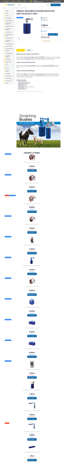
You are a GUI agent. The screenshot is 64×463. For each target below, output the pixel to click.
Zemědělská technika (7, 56)
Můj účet (18, 1)
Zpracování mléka (8, 76)
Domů (4, 7)
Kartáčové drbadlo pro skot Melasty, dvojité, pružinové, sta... (32, 431)
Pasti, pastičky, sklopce (7, 29)
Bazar (6, 83)
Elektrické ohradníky (8, 48)
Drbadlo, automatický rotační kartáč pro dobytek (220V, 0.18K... (32, 265)
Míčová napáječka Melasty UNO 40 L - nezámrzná (32, 307)
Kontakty (12, 1)
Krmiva (6, 15)
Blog (24, 1)
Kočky (6, 64)
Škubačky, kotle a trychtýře (8, 23)
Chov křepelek (7, 59)
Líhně (6, 13)
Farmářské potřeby (8, 53)
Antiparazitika (7, 61)
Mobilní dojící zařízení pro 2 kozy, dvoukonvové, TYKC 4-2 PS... (32, 203)
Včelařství (6, 51)
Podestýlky (7, 73)
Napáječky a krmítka (8, 26)
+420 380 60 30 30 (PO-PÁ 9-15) (36, 1)
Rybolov (6, 71)
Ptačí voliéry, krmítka (8, 43)
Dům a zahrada (7, 80)
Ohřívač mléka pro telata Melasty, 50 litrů (32, 369)
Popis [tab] (21, 50)
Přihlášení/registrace (55, 1)
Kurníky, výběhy (7, 18)
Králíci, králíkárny (8, 46)
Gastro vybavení (7, 78)
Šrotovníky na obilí (8, 38)
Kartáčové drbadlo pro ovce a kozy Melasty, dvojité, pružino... (32, 410)
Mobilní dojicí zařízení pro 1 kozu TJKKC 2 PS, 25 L (32, 224)
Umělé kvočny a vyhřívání (7, 41)
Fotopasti (6, 68)
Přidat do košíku (53, 34)
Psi (5, 66)
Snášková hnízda (8, 32)
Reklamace (6, 1)
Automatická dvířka (8, 20)
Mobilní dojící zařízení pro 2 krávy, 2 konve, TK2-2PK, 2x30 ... (32, 162)
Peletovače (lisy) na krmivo (8, 35)
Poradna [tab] (29, 50)
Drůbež (6, 10)
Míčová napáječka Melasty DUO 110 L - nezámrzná (32, 348)
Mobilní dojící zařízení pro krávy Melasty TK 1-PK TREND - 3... (32, 286)
